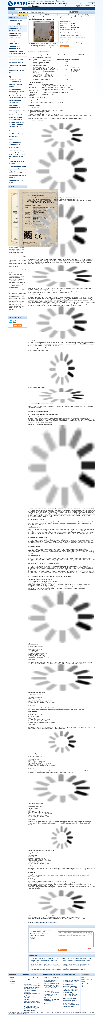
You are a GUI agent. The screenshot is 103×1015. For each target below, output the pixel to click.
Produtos (18, 9)
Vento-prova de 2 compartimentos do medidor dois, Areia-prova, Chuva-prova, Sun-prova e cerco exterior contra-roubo (77, 960)
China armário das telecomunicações (29, 1012)
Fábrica (36, 9)
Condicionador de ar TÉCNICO (17, 75)
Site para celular (86, 986)
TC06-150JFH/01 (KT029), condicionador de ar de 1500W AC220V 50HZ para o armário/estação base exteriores (51, 1000)
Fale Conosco (59, 9)
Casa (11, 9)
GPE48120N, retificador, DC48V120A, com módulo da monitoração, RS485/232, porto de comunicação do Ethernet (32, 1002)
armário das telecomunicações (41, 922)
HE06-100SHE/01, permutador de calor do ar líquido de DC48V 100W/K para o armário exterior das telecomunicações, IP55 (71, 988)
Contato (65, 46)
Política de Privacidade (13, 1012)
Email (93, 4)
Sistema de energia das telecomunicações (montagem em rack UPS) (17, 91)
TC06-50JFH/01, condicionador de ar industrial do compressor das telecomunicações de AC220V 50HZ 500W (51, 979)
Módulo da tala (13, 136)
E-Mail (83, 981)
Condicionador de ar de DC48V (17, 70)
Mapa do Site (85, 983)
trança (10, 139)
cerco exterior (53, 922)
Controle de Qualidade (47, 9)
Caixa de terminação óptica (16, 115)
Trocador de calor (13, 147)
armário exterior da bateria (16, 62)
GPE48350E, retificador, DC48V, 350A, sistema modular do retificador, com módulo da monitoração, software (32, 1008)
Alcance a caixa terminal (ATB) (17, 129)
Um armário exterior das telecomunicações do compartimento (15, 22)
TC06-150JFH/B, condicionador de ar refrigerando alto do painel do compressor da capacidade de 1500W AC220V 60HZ (51, 986)
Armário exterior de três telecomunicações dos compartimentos (15, 35)
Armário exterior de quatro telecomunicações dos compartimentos (16, 41)
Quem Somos (27, 9)
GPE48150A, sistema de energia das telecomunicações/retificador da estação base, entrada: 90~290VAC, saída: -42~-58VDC (32, 994)
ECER (26, 1013)
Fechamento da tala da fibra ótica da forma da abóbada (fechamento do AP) (16, 124)
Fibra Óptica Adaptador (15, 133)
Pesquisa (74, 12)
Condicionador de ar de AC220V (17, 65)
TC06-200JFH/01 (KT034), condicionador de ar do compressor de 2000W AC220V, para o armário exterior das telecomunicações (51, 992)
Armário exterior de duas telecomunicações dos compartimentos (30, 14)
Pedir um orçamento (85, 4)
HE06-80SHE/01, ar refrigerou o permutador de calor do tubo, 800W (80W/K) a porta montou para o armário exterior (71, 982)
